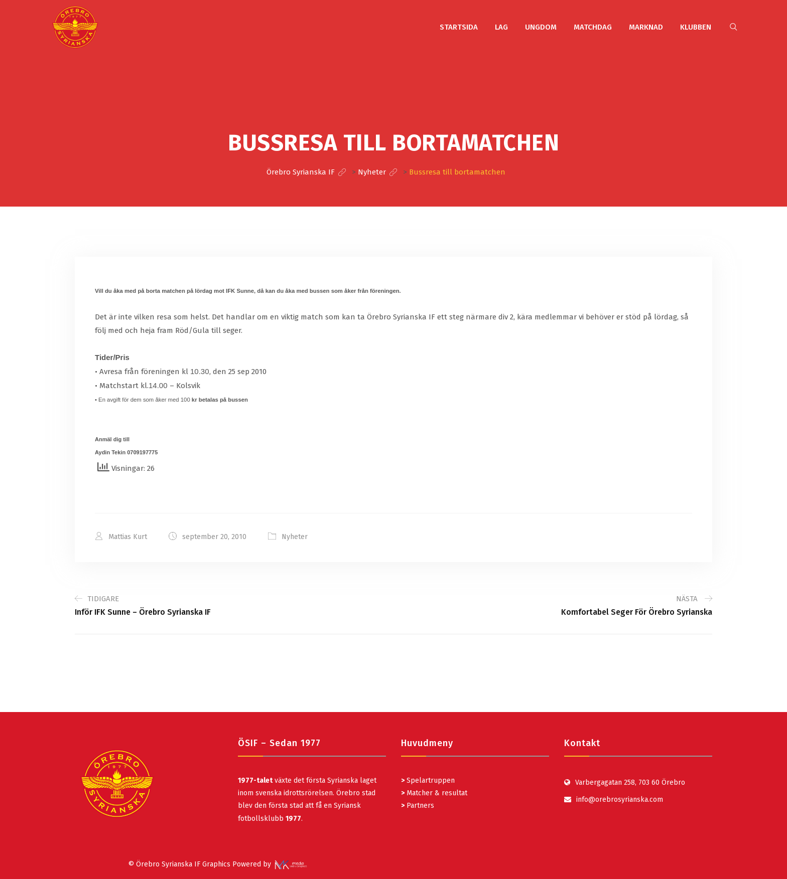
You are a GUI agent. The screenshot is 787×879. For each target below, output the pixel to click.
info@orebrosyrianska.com (619, 799)
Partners (417, 805)
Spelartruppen (430, 780)
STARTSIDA (459, 27)
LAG (501, 27)
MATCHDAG (593, 27)
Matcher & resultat (434, 793)
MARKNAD (646, 27)
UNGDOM (541, 27)
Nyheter (295, 537)
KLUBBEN (695, 27)
